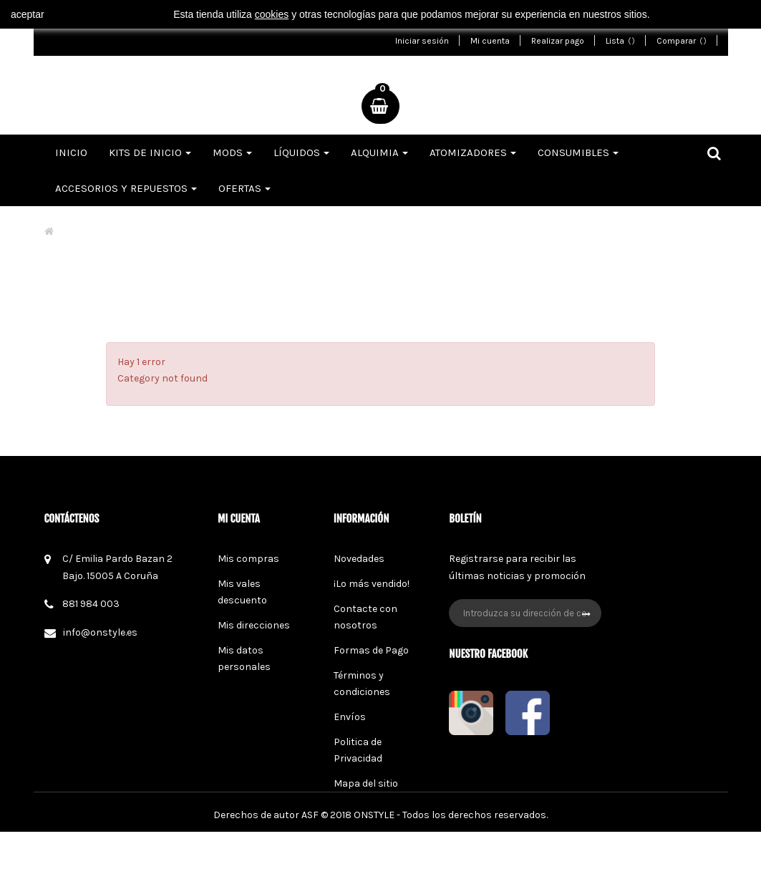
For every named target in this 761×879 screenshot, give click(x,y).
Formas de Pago (371, 650)
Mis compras (248, 559)
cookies (272, 14)
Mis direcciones (254, 625)
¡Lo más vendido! (371, 584)
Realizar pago (557, 41)
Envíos (350, 717)
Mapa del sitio (366, 783)
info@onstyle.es (100, 632)
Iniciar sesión (422, 41)
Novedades (359, 559)
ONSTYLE (374, 862)
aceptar (27, 14)
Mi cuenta (490, 41)
